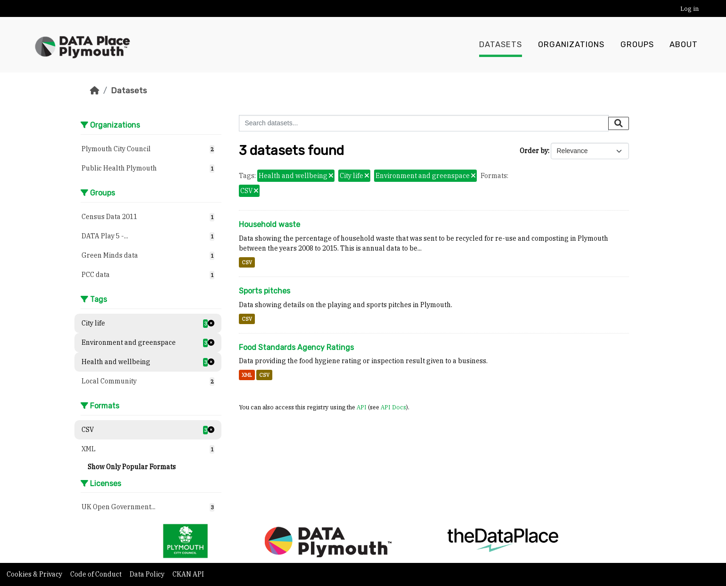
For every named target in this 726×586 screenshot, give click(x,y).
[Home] (94, 90)
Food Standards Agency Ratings (296, 347)
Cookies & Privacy (35, 574)
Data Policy (148, 574)
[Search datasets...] (424, 123)
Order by (534, 150)
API (362, 407)
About (683, 44)
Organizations (571, 44)
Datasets (500, 44)
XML (247, 375)
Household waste (269, 224)
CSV (247, 262)
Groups (637, 44)
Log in (689, 9)
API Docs (393, 407)
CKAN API (188, 574)
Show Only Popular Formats (132, 467)
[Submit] (618, 123)
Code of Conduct (96, 574)
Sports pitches (264, 290)
